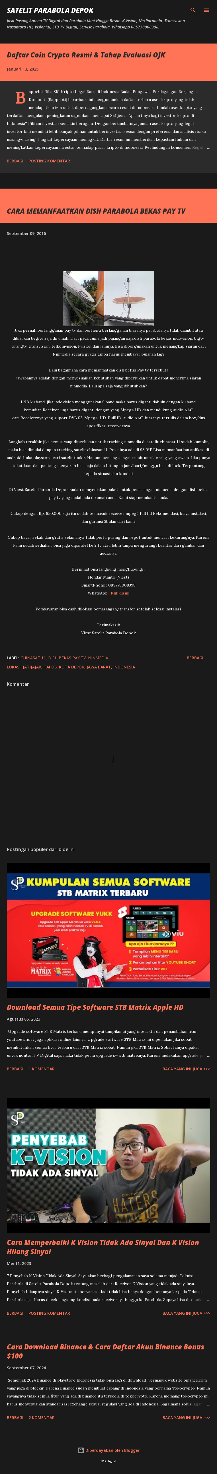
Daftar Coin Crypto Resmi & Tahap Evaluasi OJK (86, 54)
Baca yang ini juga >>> (186, 1069)
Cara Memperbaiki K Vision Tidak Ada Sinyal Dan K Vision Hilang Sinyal (103, 1247)
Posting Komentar (49, 161)
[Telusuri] (193, 10)
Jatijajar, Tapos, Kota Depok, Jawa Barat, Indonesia (79, 667)
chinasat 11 (33, 657)
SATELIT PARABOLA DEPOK (50, 10)
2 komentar (41, 1417)
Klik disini (120, 593)
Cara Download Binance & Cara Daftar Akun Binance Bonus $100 (105, 1351)
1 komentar (41, 1069)
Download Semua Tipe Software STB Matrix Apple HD (95, 1007)
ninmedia (98, 657)
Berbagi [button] (15, 161)
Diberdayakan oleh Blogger (108, 1450)
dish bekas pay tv (67, 657)
